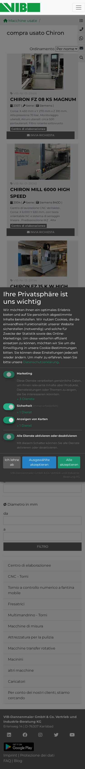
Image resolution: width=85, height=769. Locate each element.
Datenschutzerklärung (41, 362)
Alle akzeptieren (69, 462)
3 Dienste (25, 399)
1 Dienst (24, 412)
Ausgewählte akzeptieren (39, 462)
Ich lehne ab (12, 462)
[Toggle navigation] (78, 7)
